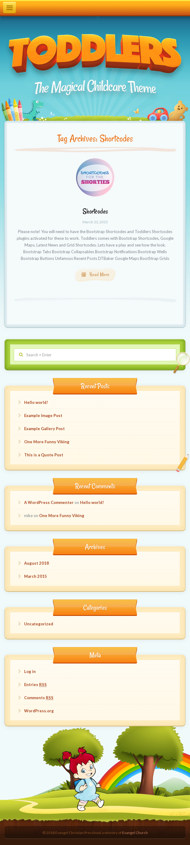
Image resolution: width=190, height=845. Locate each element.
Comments (38, 697)
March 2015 (35, 576)
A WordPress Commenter (49, 502)
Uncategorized (38, 623)
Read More (98, 274)
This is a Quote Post (43, 454)
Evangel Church (135, 832)
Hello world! (36, 402)
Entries (35, 684)
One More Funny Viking (46, 441)
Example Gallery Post (44, 428)
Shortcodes (95, 211)
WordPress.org (39, 710)
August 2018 (36, 563)
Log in (30, 671)
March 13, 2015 (95, 222)
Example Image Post (43, 415)
